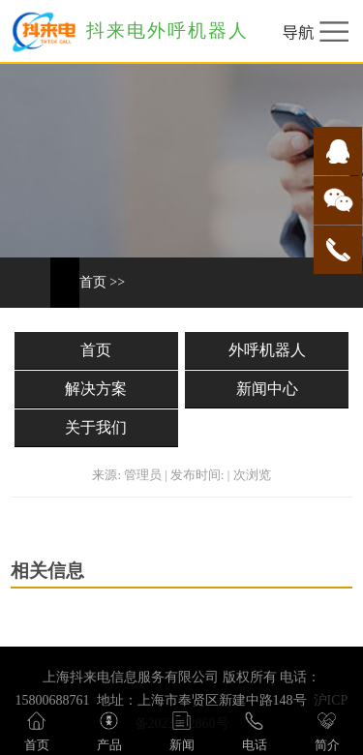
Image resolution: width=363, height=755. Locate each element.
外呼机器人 (267, 350)
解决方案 (96, 388)
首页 (92, 282)
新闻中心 (267, 388)
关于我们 (96, 427)
